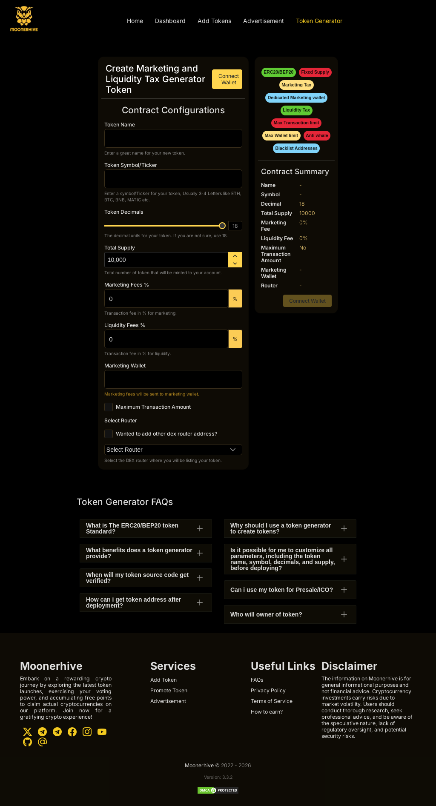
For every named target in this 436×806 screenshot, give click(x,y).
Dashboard (170, 20)
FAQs (257, 680)
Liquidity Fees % (124, 325)
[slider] (222, 225)
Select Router (120, 420)
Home (135, 20)
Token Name (119, 124)
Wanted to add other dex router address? (166, 433)
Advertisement (263, 20)
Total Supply (119, 247)
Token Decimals (123, 212)
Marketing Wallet (125, 365)
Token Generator (319, 20)
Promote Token (168, 690)
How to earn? (267, 711)
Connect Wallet (228, 79)
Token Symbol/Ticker (130, 165)
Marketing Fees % (126, 284)
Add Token (163, 680)
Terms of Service (272, 701)
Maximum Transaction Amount (153, 407)
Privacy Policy (268, 690)
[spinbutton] (166, 259)
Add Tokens (214, 20)
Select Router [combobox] (124, 449)
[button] (233, 449)
